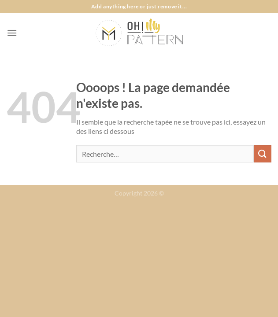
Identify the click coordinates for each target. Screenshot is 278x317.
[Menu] (12, 33)
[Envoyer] (262, 153)
